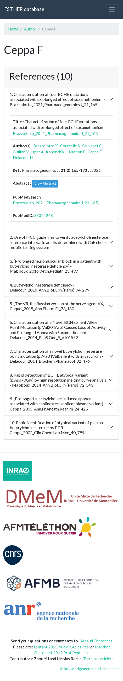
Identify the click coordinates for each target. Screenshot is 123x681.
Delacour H (23, 157)
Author (30, 29)
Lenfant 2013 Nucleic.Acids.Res (61, 646)
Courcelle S (70, 145)
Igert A (37, 151)
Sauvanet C (92, 145)
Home (13, 29)
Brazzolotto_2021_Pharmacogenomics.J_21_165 (55, 133)
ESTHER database (24, 9)
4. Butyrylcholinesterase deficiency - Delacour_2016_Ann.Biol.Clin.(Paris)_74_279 (49, 287)
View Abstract (45, 183)
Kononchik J (56, 151)
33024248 (43, 215)
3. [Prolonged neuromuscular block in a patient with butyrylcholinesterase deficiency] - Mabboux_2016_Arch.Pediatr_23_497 (55, 265)
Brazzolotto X (45, 145)
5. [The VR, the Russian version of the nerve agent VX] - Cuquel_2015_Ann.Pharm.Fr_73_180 (58, 306)
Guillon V (21, 151)
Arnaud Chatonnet (96, 640)
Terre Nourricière (98, 658)
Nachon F (77, 151)
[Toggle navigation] (112, 9)
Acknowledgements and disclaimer (89, 668)
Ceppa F (95, 151)
